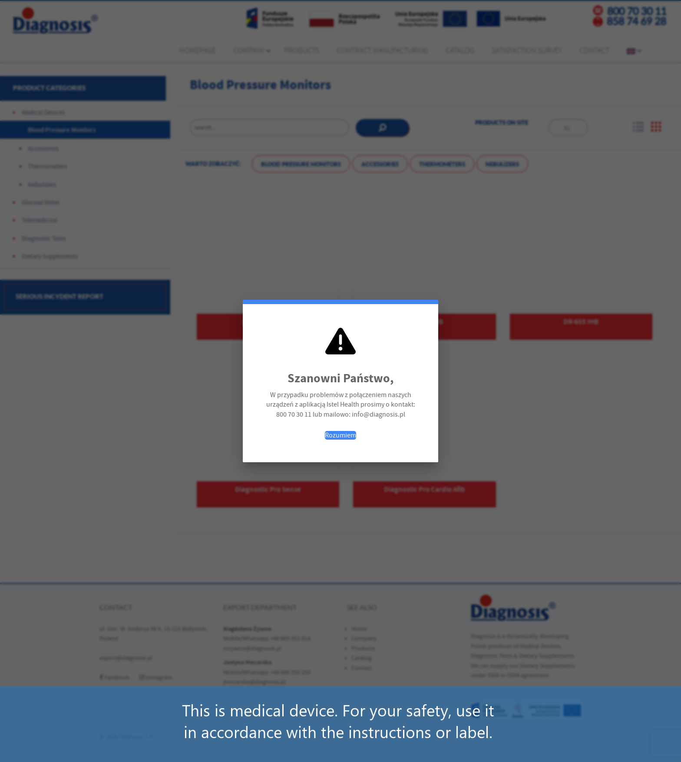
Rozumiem (340, 435)
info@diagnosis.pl (378, 414)
